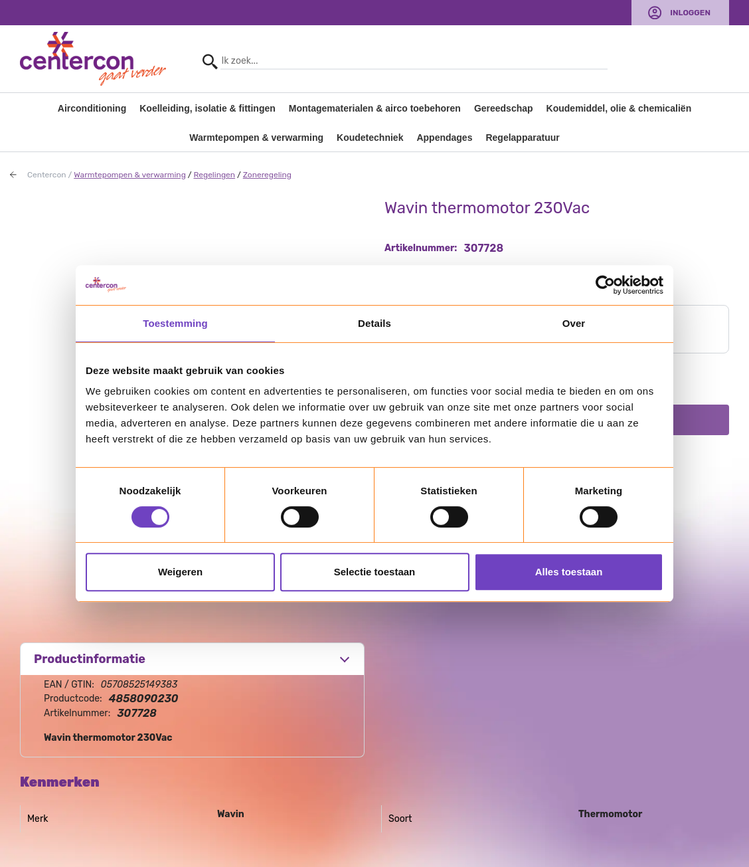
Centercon (46, 174)
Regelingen (214, 174)
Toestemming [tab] (175, 323)
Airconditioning (92, 108)
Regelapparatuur (522, 137)
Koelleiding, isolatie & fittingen (207, 108)
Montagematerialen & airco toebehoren (375, 108)
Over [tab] (574, 323)
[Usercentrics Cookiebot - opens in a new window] (605, 285)
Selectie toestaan (375, 571)
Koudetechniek (370, 137)
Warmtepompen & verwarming (256, 137)
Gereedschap (503, 108)
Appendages (444, 137)
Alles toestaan (569, 571)
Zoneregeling (267, 174)
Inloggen (690, 12)
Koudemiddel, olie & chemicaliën (619, 108)
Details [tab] (374, 323)
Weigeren (180, 571)
